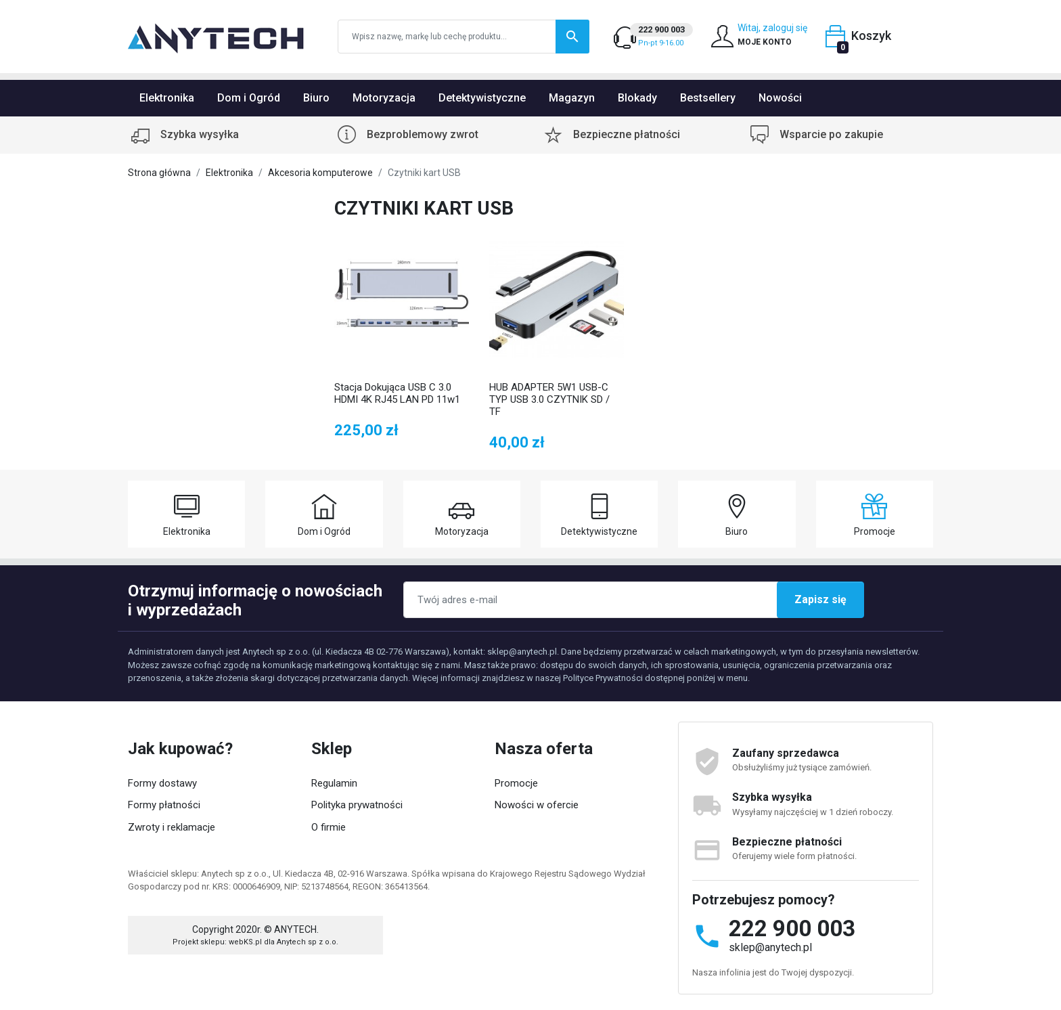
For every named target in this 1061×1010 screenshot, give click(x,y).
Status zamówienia (173, 871)
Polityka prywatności (357, 805)
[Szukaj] (463, 36)
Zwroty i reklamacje (171, 827)
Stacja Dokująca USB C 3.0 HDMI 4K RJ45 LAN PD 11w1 (397, 393)
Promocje (516, 783)
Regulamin (334, 783)
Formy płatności (164, 805)
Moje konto (153, 849)
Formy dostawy (162, 783)
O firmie (328, 827)
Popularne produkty (538, 827)
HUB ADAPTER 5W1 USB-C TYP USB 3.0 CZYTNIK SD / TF (549, 399)
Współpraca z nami (354, 849)
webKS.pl (245, 977)
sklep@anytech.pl (770, 947)
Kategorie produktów (357, 871)
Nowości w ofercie (537, 805)
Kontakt (512, 849)
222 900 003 (792, 928)
